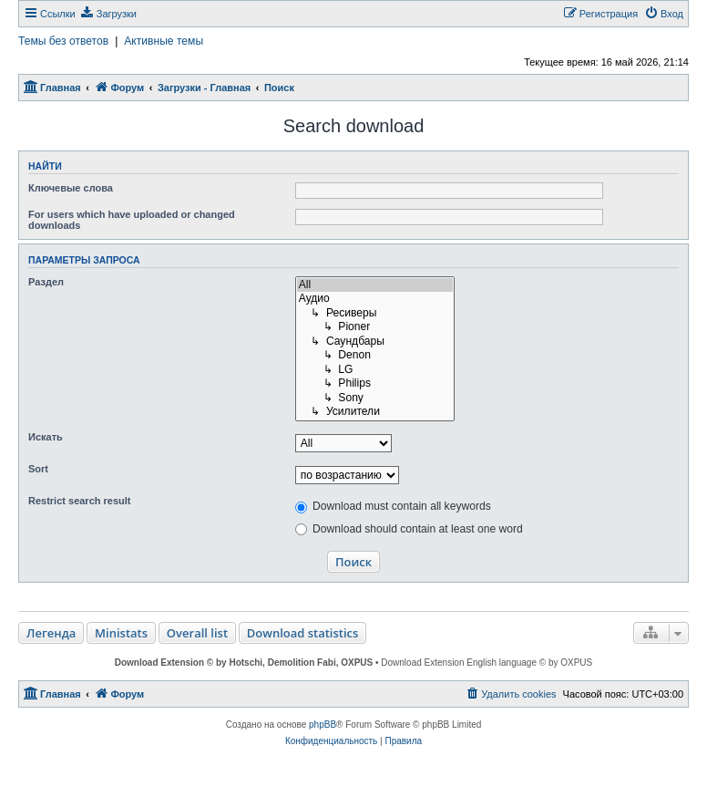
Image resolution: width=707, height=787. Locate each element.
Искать (45, 436)
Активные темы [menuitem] (163, 41)
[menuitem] (108, 14)
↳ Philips (375, 384)
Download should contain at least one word (409, 529)
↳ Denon (375, 355)
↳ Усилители (375, 412)
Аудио (375, 299)
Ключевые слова (70, 187)
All (375, 285)
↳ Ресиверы (375, 313)
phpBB (322, 725)
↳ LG (375, 370)
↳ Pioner (375, 327)
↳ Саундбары (375, 342)
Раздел (46, 281)
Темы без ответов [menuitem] (63, 41)
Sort (38, 468)
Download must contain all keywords (393, 506)
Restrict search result (79, 500)
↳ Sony (375, 398)
